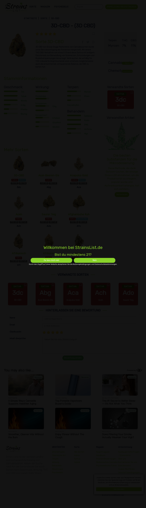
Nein (95, 260)
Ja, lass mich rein (51, 260)
